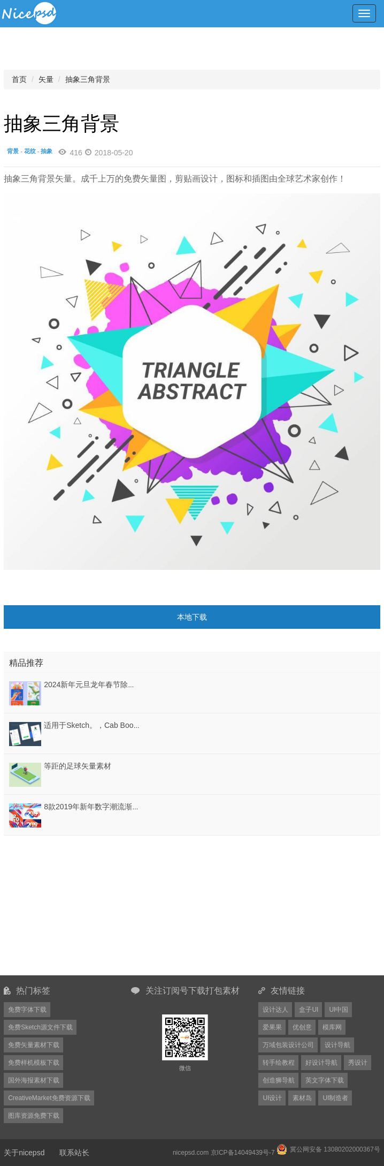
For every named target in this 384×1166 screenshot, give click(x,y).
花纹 (30, 151)
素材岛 (302, 1098)
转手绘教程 (279, 1062)
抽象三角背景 (87, 79)
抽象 (46, 151)
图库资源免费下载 (33, 1115)
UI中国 (338, 1009)
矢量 (46, 79)
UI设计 (272, 1098)
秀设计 (357, 1062)
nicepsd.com (191, 1152)
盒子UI (308, 1009)
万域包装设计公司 (288, 1045)
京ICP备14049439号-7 (243, 1152)
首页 (19, 79)
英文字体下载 (324, 1080)
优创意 (302, 1027)
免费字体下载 (27, 1009)
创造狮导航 (279, 1080)
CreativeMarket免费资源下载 (49, 1098)
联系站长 (74, 1152)
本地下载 (192, 617)
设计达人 (275, 1009)
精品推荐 (26, 662)
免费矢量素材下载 (33, 1045)
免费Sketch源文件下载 (40, 1027)
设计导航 (337, 1045)
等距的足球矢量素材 (77, 766)
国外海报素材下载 (33, 1080)
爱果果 (272, 1027)
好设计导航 (321, 1062)
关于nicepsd (24, 1152)
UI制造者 (335, 1098)
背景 (13, 151)
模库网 (332, 1027)
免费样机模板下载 (33, 1062)
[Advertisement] (70, 905)
